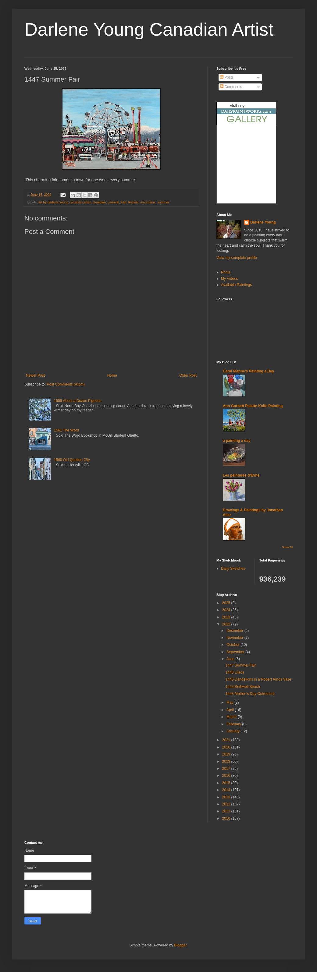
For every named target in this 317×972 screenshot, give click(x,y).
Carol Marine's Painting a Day (248, 371)
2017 (226, 768)
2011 (226, 811)
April (230, 710)
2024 (226, 610)
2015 (226, 783)
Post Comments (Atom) (66, 384)
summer (163, 202)
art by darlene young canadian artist (64, 202)
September (235, 652)
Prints (225, 272)
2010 (226, 818)
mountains (147, 202)
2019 (226, 754)
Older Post (188, 375)
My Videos (229, 278)
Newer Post (35, 375)
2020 (226, 747)
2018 (226, 761)
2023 (226, 617)
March (232, 717)
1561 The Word (66, 430)
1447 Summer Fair (241, 665)
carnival (113, 202)
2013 (226, 797)
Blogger (180, 945)
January (233, 731)
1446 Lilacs (235, 672)
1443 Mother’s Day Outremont (250, 694)
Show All (287, 547)
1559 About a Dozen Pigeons (77, 401)
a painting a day (237, 440)
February (234, 724)
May (230, 702)
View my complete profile (236, 257)
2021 (226, 740)
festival (133, 202)
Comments (231, 87)
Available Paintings (236, 285)
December (235, 631)
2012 (226, 804)
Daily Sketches (233, 568)
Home (112, 375)
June (230, 659)
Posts (226, 77)
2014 (226, 790)
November (235, 638)
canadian (99, 202)
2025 (226, 603)
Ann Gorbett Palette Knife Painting (253, 406)
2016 (226, 775)
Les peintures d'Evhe (241, 475)
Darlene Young (263, 222)
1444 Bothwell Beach (243, 687)
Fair (123, 202)
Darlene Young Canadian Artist (148, 29)
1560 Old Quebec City (72, 460)
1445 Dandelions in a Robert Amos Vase (258, 679)
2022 (226, 624)
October (233, 645)
